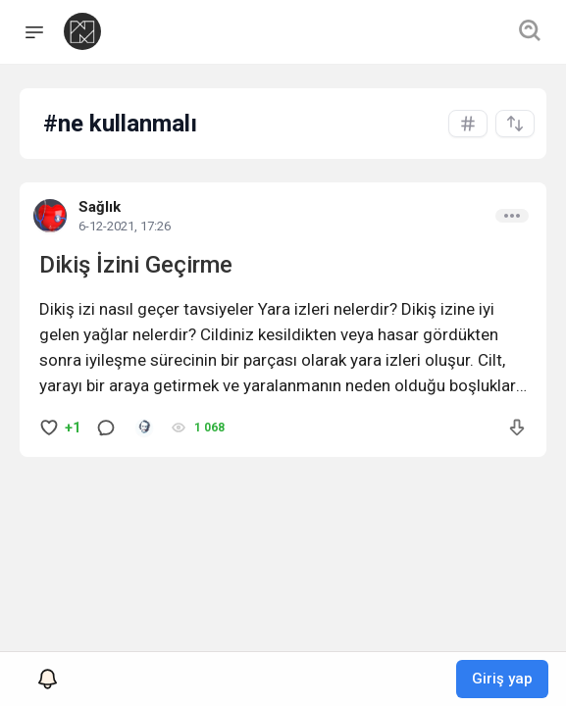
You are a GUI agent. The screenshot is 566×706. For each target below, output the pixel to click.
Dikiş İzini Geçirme (135, 264)
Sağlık (99, 207)
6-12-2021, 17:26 (124, 226)
